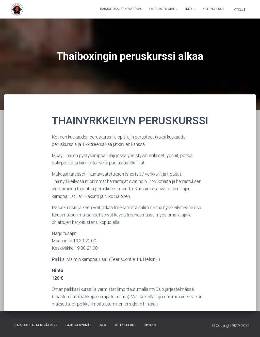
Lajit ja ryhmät (163, 9)
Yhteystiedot (213, 9)
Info (190, 9)
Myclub (239, 9)
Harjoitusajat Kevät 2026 (121, 9)
